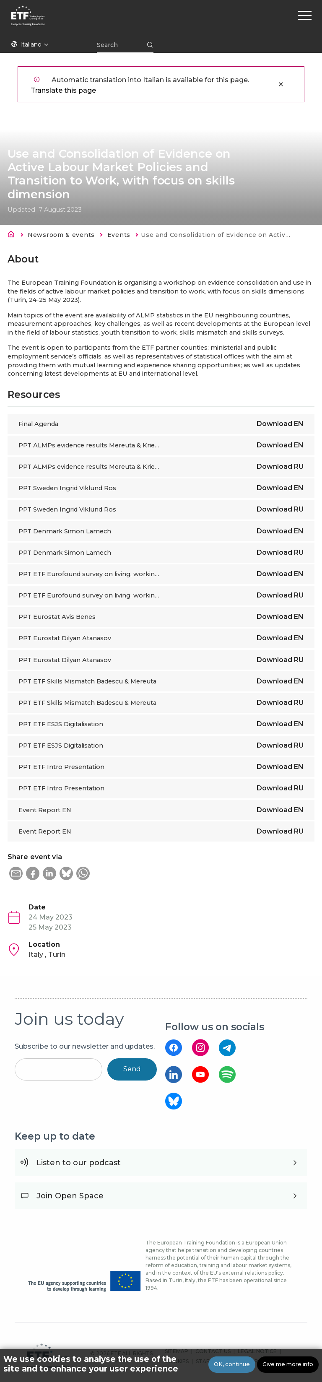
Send (132, 1069)
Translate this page (63, 90)
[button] (16, 873)
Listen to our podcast (78, 1162)
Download (280, 424)
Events (118, 235)
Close (280, 84)
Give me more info (287, 1364)
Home (13, 236)
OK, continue (232, 1364)
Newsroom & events (61, 235)
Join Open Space (70, 1195)
